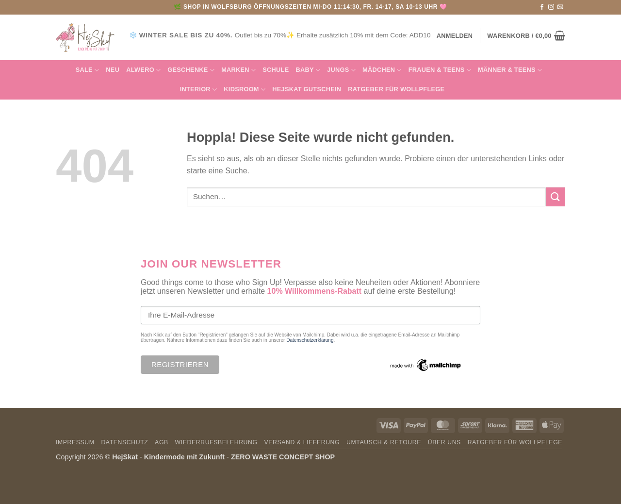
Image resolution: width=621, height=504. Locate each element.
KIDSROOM (244, 89)
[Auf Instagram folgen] (551, 7)
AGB (161, 442)
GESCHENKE (190, 70)
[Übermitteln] (555, 196)
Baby (307, 70)
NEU (112, 69)
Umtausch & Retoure (383, 442)
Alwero (143, 70)
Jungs (341, 70)
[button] (526, 35)
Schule (275, 69)
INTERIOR (198, 89)
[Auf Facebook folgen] (542, 7)
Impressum (75, 442)
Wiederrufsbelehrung (216, 442)
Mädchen (382, 70)
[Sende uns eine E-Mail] (560, 7)
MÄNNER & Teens (510, 70)
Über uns (444, 442)
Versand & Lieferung (302, 442)
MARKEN (238, 70)
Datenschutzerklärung (309, 340)
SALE (87, 70)
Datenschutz (124, 442)
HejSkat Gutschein (306, 89)
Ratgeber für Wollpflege (396, 89)
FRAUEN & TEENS (440, 70)
